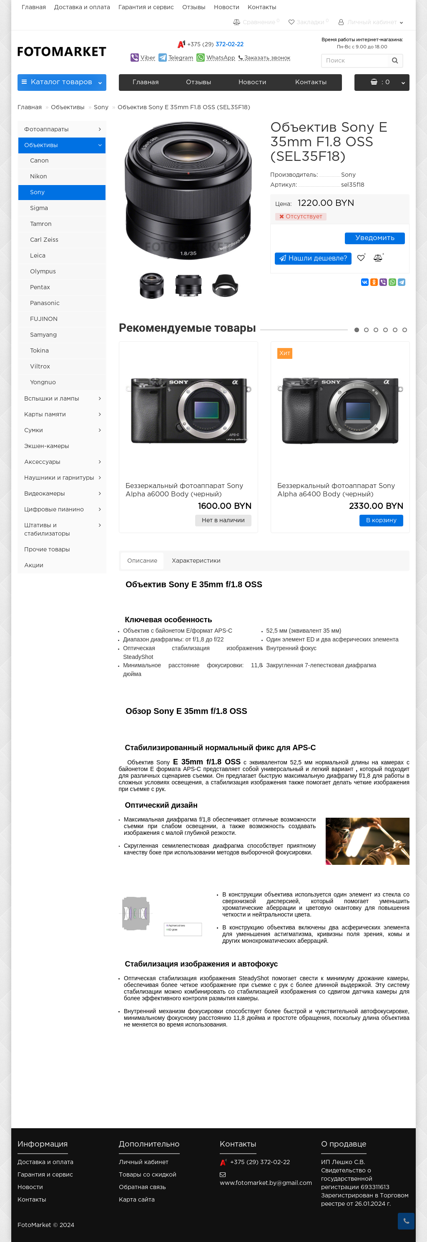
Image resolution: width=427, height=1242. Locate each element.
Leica (37, 255)
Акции (33, 565)
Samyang (43, 335)
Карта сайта (137, 1199)
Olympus (43, 271)
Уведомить (374, 238)
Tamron (41, 224)
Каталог (62, 79)
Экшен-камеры (46, 446)
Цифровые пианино (54, 509)
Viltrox (40, 366)
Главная (34, 7)
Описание (142, 560)
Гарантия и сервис (146, 7)
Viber (148, 58)
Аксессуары (42, 462)
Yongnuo (43, 382)
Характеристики (196, 560)
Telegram (180, 58)
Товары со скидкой (147, 1174)
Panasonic (45, 303)
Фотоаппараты (46, 129)
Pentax (40, 287)
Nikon (38, 176)
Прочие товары (47, 549)
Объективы (68, 107)
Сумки (33, 430)
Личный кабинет (143, 1162)
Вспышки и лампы (51, 398)
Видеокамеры (44, 493)
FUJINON (44, 319)
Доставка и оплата (82, 7)
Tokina (39, 350)
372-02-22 (215, 45)
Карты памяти (45, 414)
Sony (101, 107)
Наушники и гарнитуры (59, 478)
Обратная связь (142, 1187)
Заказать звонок (266, 58)
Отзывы (194, 7)
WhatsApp (220, 58)
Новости (226, 7)
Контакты (262, 7)
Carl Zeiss (44, 240)
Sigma (39, 208)
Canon (39, 160)
